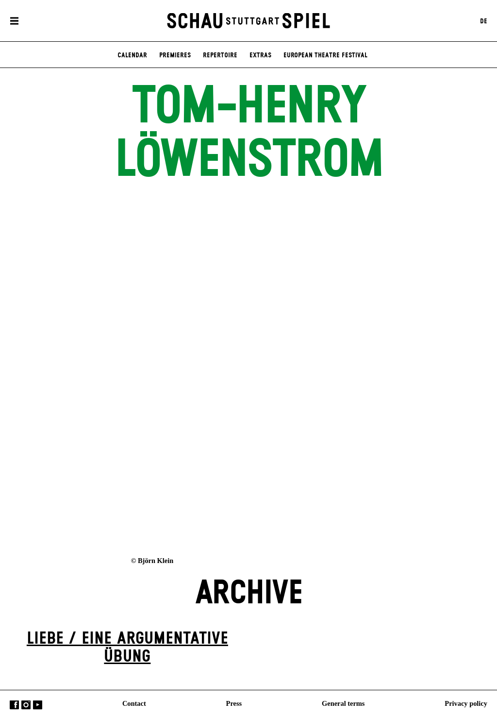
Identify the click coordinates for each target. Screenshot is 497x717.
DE (483, 20)
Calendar (132, 55)
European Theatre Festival (325, 55)
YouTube (37, 704)
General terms (343, 703)
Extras (260, 55)
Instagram (26, 704)
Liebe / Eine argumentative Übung (127, 648)
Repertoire (220, 55)
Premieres (175, 55)
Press (234, 703)
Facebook (14, 704)
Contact (134, 703)
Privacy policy (466, 703)
